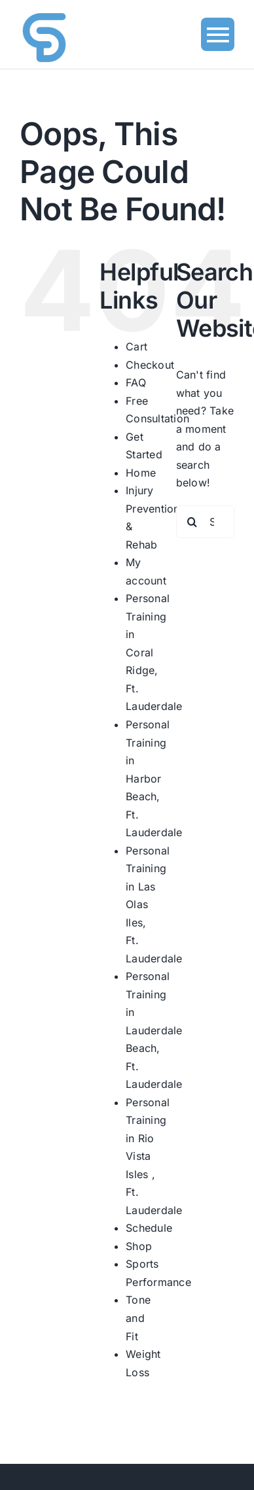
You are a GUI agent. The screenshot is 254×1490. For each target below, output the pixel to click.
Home (141, 472)
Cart (136, 346)
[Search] (192, 521)
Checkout (150, 364)
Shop (139, 1246)
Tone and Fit (138, 1317)
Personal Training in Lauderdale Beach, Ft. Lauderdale (154, 1030)
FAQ (136, 382)
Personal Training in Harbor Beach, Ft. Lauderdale (154, 778)
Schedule (149, 1227)
